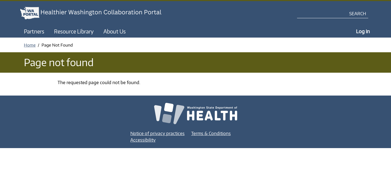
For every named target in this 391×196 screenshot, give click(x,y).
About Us (114, 31)
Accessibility (143, 140)
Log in (363, 31)
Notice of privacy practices (157, 133)
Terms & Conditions (211, 133)
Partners (34, 31)
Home (30, 44)
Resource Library (74, 31)
